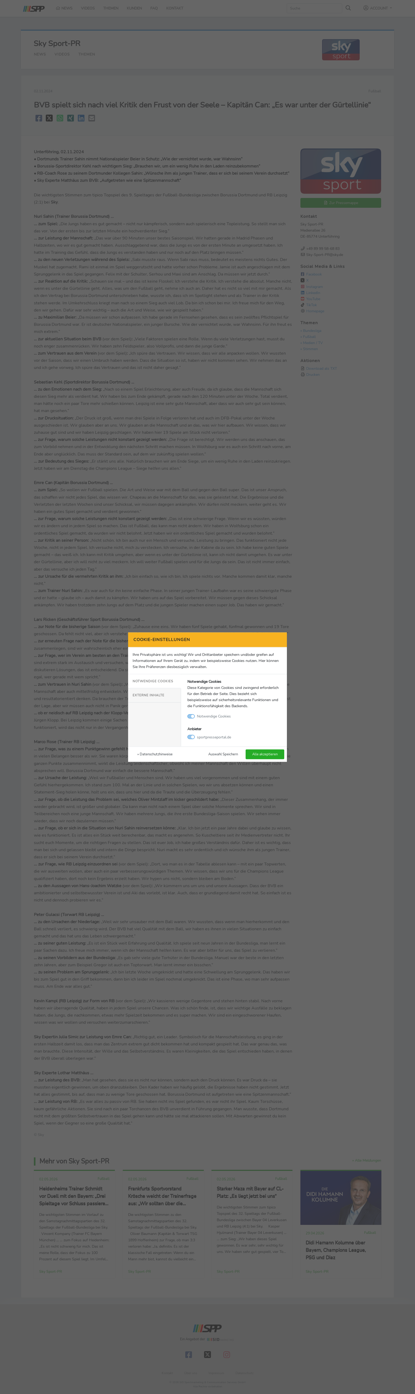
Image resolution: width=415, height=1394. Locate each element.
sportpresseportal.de (214, 736)
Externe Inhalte (148, 695)
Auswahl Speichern (223, 754)
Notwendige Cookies (153, 681)
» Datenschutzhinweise (155, 754)
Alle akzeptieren (265, 754)
